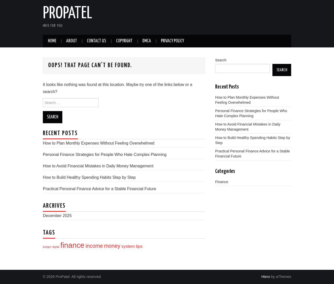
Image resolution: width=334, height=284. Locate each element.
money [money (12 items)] (112, 246)
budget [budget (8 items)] (47, 246)
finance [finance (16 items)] (72, 245)
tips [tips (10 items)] (139, 246)
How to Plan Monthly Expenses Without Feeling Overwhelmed (98, 143)
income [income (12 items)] (94, 246)
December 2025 (57, 216)
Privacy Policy (172, 41)
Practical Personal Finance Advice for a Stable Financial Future (99, 189)
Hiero (265, 277)
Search (220, 60)
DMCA (146, 41)
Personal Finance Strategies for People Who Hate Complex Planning (104, 154)
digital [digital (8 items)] (55, 246)
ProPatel (67, 14)
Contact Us (96, 41)
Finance (221, 182)
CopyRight (124, 41)
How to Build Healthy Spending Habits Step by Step (89, 177)
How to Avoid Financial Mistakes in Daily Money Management (98, 166)
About (71, 41)
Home (52, 41)
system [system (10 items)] (128, 246)
